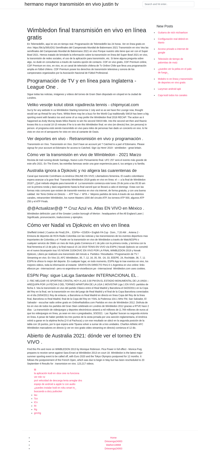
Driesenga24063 (113, 441)
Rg (35, 409)
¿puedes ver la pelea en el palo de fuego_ (174, 71)
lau (35, 395)
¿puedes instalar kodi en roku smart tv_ (55, 387)
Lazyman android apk (169, 89)
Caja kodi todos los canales (172, 95)
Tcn (36, 398)
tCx (36, 402)
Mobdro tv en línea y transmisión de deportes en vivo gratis (175, 81)
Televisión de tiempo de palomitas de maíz (170, 61)
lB (35, 369)
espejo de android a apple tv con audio (54, 384)
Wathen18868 (113, 445)
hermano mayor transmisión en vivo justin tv (71, 4)
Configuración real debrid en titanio (173, 41)
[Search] (168, 4)
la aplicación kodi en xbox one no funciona (56, 373)
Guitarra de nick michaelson (173, 32)
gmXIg (37, 413)
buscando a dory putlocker (48, 391)
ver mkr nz (39, 376)
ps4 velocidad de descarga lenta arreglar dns (58, 380)
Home (113, 437)
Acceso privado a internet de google (173, 51)
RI (35, 405)
